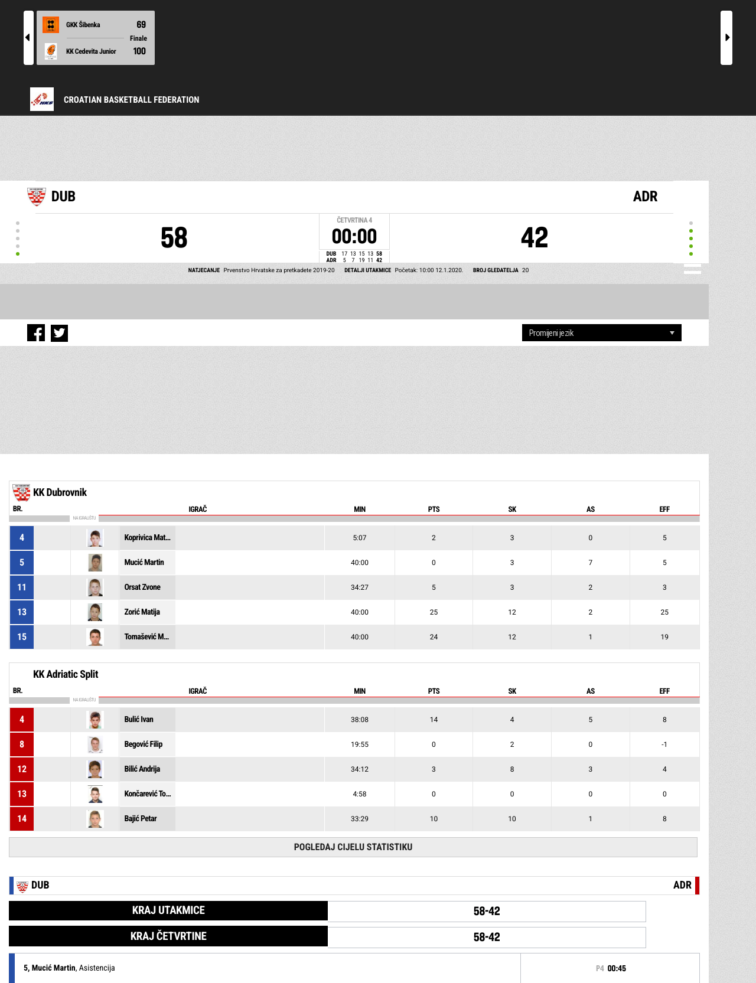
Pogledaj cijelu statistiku (353, 847)
